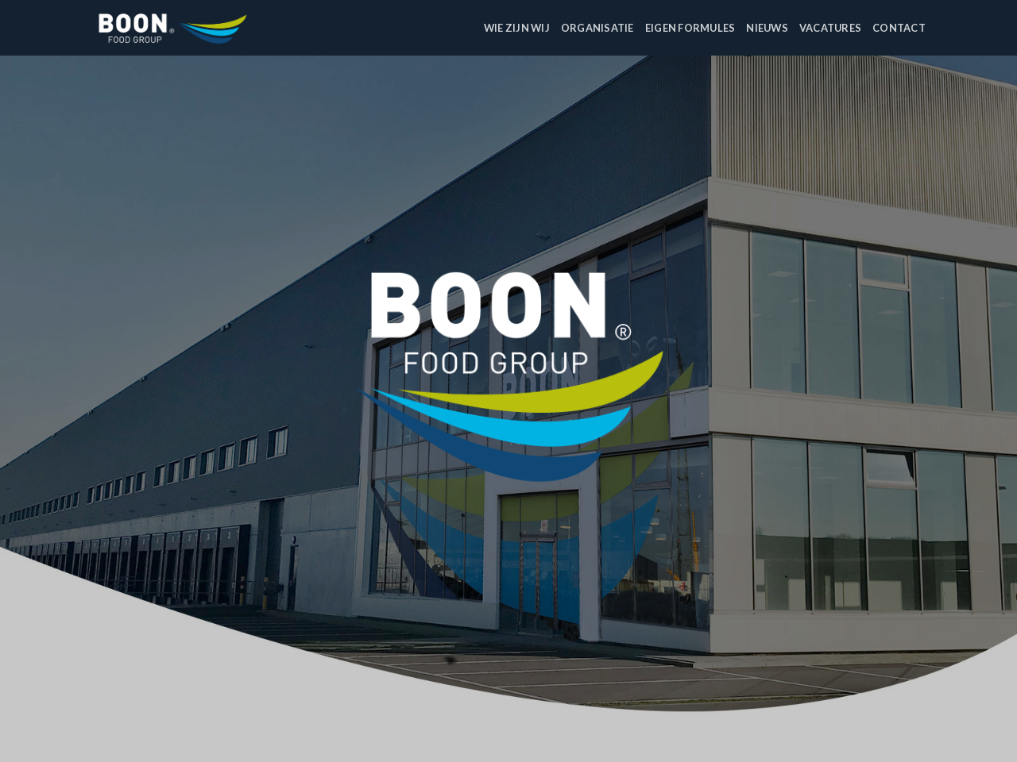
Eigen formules (690, 27)
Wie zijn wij (517, 27)
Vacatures (830, 27)
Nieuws (767, 27)
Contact (899, 27)
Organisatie (597, 27)
